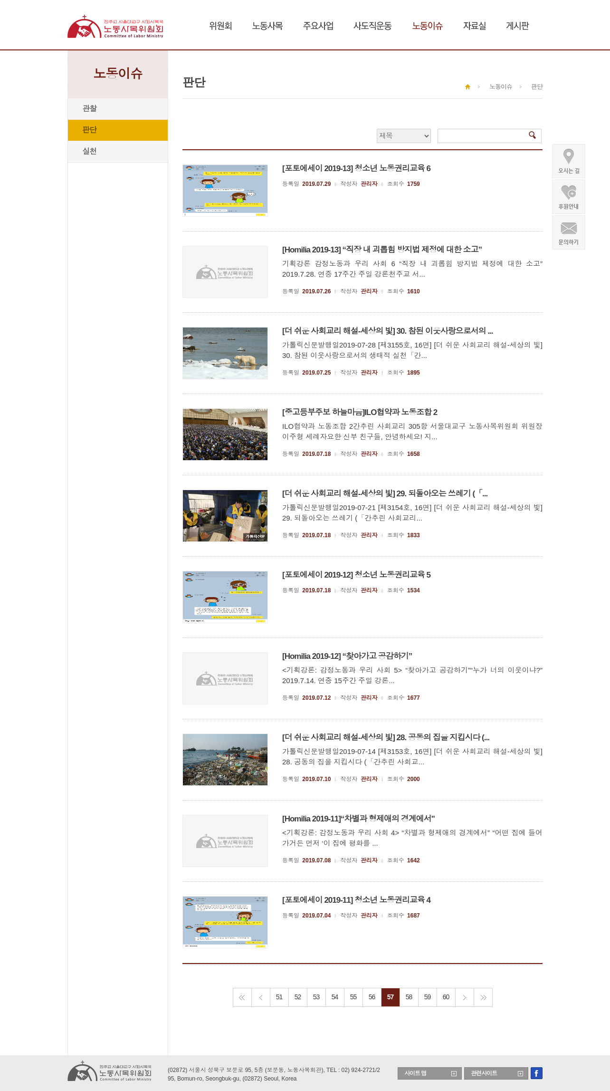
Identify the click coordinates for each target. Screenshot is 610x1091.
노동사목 (267, 25)
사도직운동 (372, 25)
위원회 (221, 25)
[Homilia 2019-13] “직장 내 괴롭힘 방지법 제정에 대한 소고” (382, 249)
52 (298, 997)
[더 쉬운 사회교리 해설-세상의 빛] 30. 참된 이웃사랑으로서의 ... (387, 331)
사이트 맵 (415, 1073)
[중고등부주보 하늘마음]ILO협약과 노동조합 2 (359, 412)
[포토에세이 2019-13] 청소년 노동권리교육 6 (356, 168)
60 (446, 997)
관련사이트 (484, 1073)
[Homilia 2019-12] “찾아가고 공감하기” (347, 656)
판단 (89, 130)
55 (353, 997)
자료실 (474, 25)
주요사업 (318, 25)
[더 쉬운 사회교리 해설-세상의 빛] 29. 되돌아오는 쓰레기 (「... (384, 493)
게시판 (517, 25)
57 (390, 997)
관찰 (89, 109)
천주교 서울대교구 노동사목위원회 (116, 26)
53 (316, 997)
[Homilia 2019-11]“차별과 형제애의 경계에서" (358, 818)
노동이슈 (427, 25)
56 (372, 997)
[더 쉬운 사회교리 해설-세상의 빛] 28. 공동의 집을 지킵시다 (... (385, 737)
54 (335, 997)
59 (427, 997)
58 (409, 997)
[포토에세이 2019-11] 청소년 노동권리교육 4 (356, 900)
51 (279, 997)
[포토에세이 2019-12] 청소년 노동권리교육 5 (356, 574)
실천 (89, 151)
